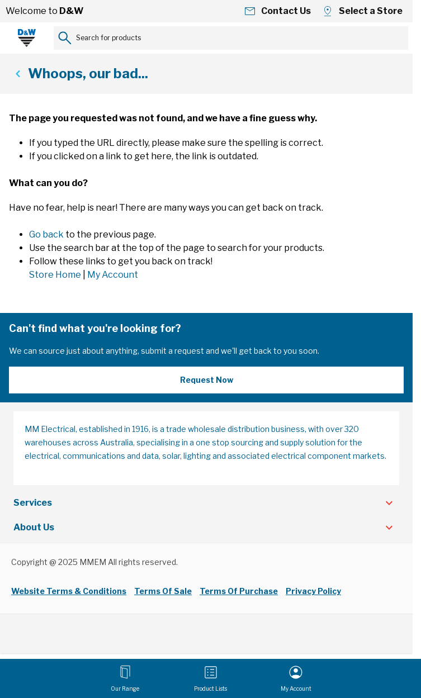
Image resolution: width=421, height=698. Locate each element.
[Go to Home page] (26, 38)
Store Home (55, 274)
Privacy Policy (313, 591)
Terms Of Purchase (239, 591)
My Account (112, 274)
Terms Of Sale (163, 591)
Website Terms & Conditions (68, 591)
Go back (46, 234)
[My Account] (296, 678)
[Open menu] (124, 678)
